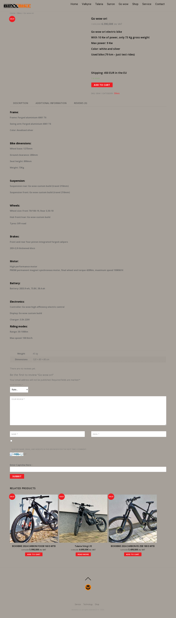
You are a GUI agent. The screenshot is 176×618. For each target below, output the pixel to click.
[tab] (21, 103)
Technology (88, 604)
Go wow (123, 4)
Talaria (99, 4)
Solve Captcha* (19, 454)
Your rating (16, 385)
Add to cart (102, 84)
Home (74, 4)
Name (14, 434)
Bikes (19, 13)
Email (96, 434)
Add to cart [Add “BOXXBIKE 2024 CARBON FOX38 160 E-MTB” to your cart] (33, 554)
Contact (160, 4)
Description (20, 103)
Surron (111, 4)
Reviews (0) (80, 103)
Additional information (51, 103)
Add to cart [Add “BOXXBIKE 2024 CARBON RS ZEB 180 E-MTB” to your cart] (132, 554)
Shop (135, 4)
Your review (18, 399)
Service (146, 4)
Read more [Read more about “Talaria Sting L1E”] (83, 554)
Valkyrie (86, 4)
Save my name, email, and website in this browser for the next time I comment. (49, 449)
